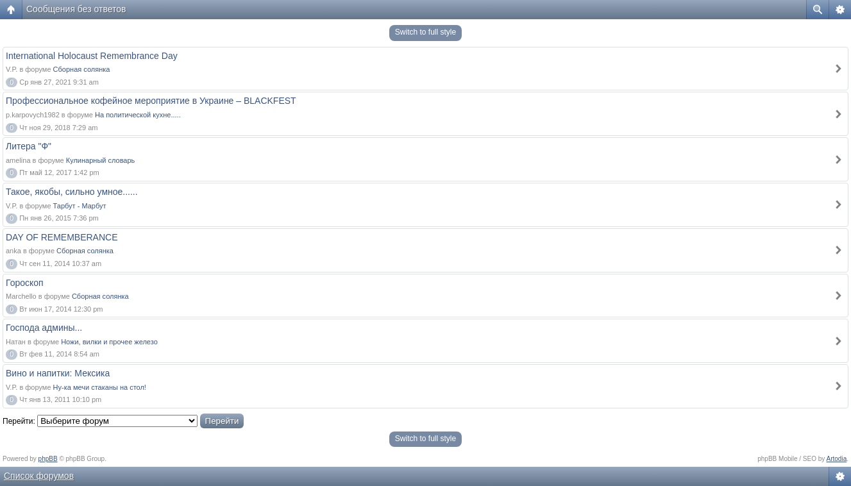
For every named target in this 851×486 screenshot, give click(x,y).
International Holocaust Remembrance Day (92, 56)
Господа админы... (44, 328)
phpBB (48, 458)
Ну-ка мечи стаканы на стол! (99, 387)
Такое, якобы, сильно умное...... (72, 192)
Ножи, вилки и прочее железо (109, 342)
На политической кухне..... (138, 115)
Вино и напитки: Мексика (58, 373)
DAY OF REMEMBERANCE (62, 237)
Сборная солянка (81, 69)
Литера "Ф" (28, 146)
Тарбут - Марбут (79, 206)
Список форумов (39, 476)
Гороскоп (25, 283)
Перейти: (19, 421)
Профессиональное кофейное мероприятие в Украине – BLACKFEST (151, 101)
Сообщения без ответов (76, 9)
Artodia (837, 458)
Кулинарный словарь (100, 160)
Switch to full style (425, 32)
